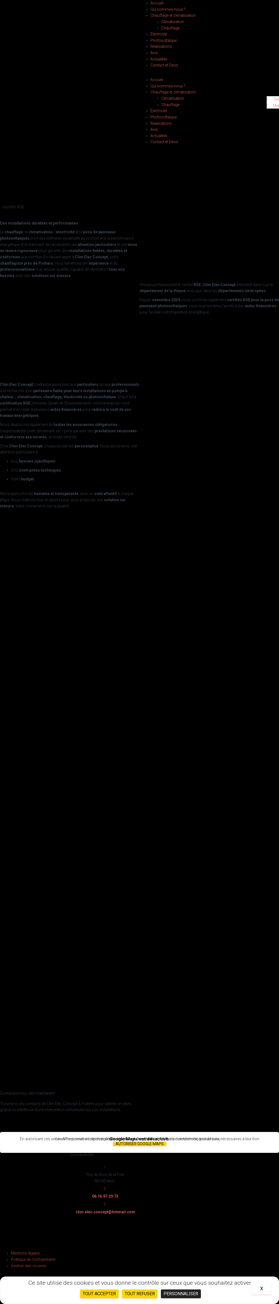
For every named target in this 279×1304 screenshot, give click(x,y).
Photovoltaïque (163, 40)
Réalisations (161, 46)
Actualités (158, 59)
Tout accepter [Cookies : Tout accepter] (99, 1293)
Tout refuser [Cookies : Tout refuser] (140, 1293)
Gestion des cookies (28, 1266)
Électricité (158, 34)
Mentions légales (25, 1253)
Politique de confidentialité (33, 1259)
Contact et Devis (164, 65)
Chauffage (170, 28)
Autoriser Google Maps (140, 1144)
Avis (154, 53)
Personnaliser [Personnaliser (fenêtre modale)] (181, 1293)
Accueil (156, 3)
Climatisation (172, 22)
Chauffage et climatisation (173, 15)
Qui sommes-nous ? (168, 9)
